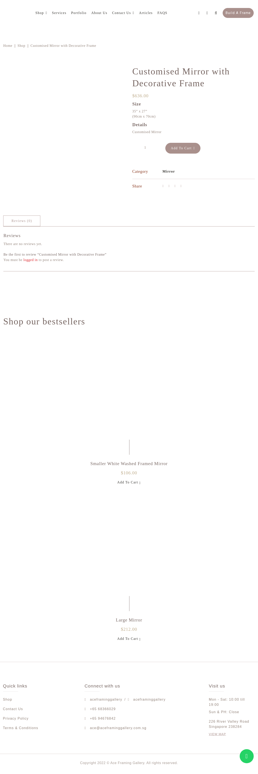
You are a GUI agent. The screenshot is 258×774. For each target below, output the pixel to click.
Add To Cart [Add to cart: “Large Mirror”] (129, 639)
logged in (30, 260)
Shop (21, 45)
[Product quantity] (145, 147)
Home (7, 45)
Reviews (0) (21, 221)
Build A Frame (238, 13)
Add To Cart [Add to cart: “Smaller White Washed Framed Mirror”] (129, 482)
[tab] (21, 221)
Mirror (169, 170)
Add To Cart (184, 147)
